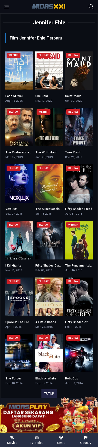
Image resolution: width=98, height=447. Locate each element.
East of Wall (14, 96)
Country (86, 440)
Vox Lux (11, 209)
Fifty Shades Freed (78, 209)
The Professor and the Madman (28, 152)
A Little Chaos (45, 322)
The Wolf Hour (46, 152)
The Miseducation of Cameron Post (61, 209)
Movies (12, 440)
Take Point (73, 152)
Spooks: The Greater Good (24, 322)
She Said (41, 96)
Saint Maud (73, 96)
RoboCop (71, 378)
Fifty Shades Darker (49, 265)
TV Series (37, 440)
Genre (61, 440)
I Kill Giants (13, 265)
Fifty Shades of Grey (80, 322)
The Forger (13, 378)
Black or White (45, 378)
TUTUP (49, 393)
